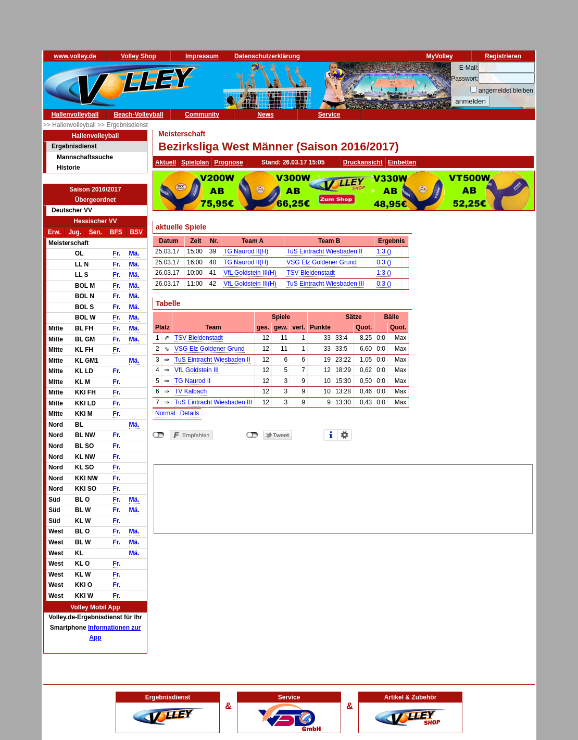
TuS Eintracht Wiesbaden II (324, 251)
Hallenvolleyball (75, 114)
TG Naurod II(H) (245, 251)
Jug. (74, 232)
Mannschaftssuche (85, 157)
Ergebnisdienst (74, 146)
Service (329, 114)
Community (202, 114)
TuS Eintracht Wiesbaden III (325, 283)
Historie (68, 167)
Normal (165, 413)
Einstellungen (344, 435)
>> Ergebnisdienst (122, 125)
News (265, 114)
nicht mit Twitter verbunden (252, 435)
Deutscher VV (72, 210)
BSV (136, 232)
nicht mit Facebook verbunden (159, 435)
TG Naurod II (192, 381)
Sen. (95, 232)
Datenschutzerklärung (267, 56)
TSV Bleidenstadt (310, 272)
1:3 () (383, 251)
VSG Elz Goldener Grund (321, 262)
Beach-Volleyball (138, 114)
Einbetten (402, 162)
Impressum (202, 56)
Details (189, 413)
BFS (116, 232)
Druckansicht (363, 162)
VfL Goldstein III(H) (250, 272)
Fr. (117, 253)
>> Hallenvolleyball (70, 125)
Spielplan (195, 162)
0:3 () (383, 262)
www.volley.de (75, 56)
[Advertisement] (343, 497)
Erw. (54, 232)
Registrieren (503, 56)
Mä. (134, 253)
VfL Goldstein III (196, 370)
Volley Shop (138, 56)
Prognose (228, 162)
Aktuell (165, 162)
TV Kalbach (190, 391)
